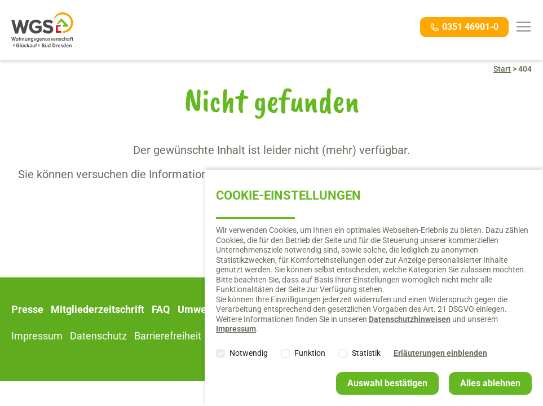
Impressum (236, 328)
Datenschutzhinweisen (410, 319)
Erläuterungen (440, 353)
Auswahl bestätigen (387, 383)
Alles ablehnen (490, 383)
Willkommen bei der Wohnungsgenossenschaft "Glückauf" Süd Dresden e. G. (42, 29)
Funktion (309, 353)
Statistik (366, 353)
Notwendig (248, 353)
